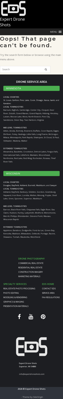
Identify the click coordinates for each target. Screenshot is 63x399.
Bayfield (15, 185)
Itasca (46, 100)
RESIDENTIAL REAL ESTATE (30, 267)
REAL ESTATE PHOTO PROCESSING (19, 288)
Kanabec (7, 103)
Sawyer (53, 185)
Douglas (7, 185)
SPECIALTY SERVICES (15, 284)
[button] (53, 31)
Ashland (23, 185)
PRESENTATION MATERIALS (15, 306)
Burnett (31, 185)
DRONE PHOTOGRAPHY (31, 258)
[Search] (45, 69)
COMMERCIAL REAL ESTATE (30, 263)
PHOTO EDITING (11, 293)
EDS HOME (48, 284)
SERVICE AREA (48, 293)
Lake (27, 100)
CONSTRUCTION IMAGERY (30, 272)
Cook (32, 100)
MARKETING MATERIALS (29, 276)
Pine (22, 100)
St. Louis (7, 100)
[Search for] (25, 69)
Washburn (40, 185)
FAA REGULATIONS (51, 297)
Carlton (15, 100)
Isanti (52, 100)
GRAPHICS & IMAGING (13, 301)
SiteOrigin (38, 396)
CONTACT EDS (49, 288)
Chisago (39, 100)
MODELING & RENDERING (15, 297)
